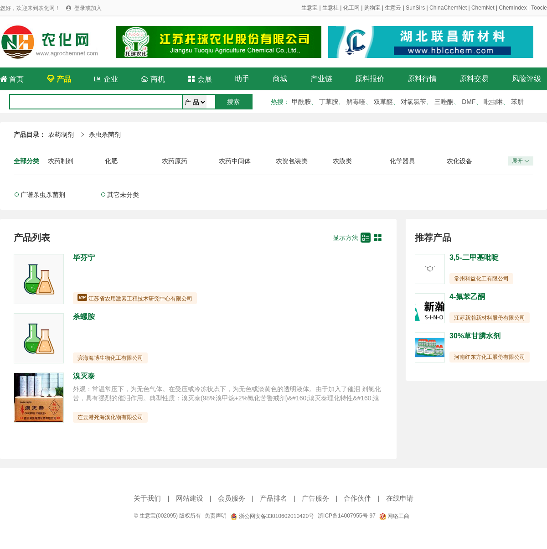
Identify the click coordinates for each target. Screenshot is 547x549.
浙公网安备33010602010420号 (272, 516)
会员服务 (231, 498)
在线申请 (399, 498)
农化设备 (459, 161)
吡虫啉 (493, 101)
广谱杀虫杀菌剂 (43, 194)
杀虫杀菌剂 (105, 134)
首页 (12, 79)
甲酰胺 (301, 101)
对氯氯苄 (413, 101)
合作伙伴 (357, 498)
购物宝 (372, 8)
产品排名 (273, 498)
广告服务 (315, 498)
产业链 (321, 79)
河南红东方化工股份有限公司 (489, 357)
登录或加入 (88, 8)
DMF (468, 101)
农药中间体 (235, 161)
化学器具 (402, 161)
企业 (106, 79)
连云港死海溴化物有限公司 (110, 417)
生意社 (330, 8)
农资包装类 (292, 161)
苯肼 (517, 101)
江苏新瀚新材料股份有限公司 (489, 318)
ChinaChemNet (448, 8)
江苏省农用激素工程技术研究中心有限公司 (140, 298)
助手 (242, 79)
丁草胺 (328, 101)
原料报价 (369, 79)
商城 (280, 79)
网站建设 (189, 498)
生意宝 (309, 8)
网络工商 (394, 516)
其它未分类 (123, 194)
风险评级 (526, 79)
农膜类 (342, 161)
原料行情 (422, 79)
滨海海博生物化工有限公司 (110, 358)
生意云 (393, 8)
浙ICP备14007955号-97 (347, 516)
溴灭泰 (84, 376)
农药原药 (174, 161)
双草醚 (383, 101)
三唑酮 (444, 101)
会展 (200, 79)
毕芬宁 (84, 257)
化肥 (111, 161)
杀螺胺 (84, 317)
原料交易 (474, 79)
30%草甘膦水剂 (475, 336)
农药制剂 (61, 134)
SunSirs (415, 8)
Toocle (539, 8)
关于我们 (147, 498)
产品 (59, 79)
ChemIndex (512, 8)
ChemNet (483, 8)
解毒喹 (356, 101)
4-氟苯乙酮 (467, 296)
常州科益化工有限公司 (481, 278)
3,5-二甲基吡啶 (474, 257)
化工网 (351, 8)
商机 (153, 79)
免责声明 (216, 516)
